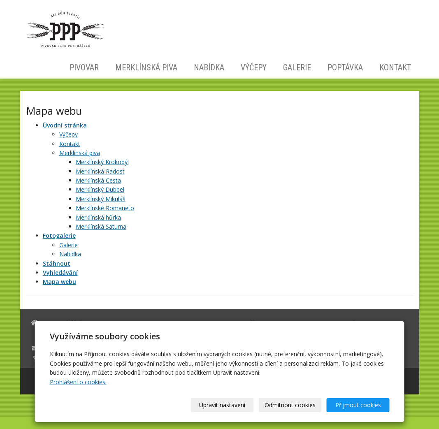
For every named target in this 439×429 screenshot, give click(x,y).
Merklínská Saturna (101, 226)
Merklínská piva (146, 67)
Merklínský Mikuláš (100, 199)
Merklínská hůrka (98, 217)
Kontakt (395, 67)
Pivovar (84, 67)
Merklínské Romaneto (105, 208)
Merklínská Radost (100, 171)
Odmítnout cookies (290, 405)
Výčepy (254, 67)
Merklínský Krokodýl (102, 162)
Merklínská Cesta (98, 180)
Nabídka (209, 67)
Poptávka (345, 67)
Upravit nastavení (222, 405)
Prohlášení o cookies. (78, 382)
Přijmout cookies (358, 405)
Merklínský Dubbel (100, 189)
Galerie (297, 67)
